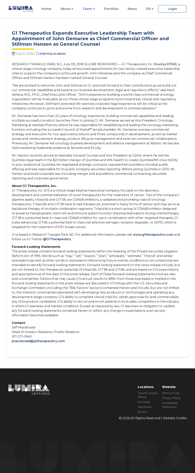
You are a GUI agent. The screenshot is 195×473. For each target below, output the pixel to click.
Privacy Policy (171, 398)
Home (46, 9)
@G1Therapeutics (57, 239)
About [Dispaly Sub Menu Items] (66, 9)
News (132, 9)
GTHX (171, 64)
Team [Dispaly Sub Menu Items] (87, 9)
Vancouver (145, 407)
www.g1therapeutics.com (153, 234)
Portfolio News (53, 54)
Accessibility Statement (170, 405)
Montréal (144, 402)
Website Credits (175, 418)
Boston (142, 412)
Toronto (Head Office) (147, 395)
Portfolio (111, 9)
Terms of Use (171, 393)
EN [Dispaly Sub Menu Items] (148, 9)
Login (172, 9)
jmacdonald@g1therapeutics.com (38, 341)
